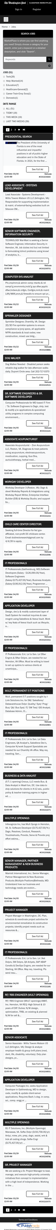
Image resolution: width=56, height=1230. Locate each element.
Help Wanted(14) (14, 80)
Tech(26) (10, 76)
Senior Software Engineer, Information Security (22, 232)
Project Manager (16, 909)
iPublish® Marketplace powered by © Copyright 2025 (28, 1225)
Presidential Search (18, 136)
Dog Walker (12, 358)
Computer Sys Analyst (19, 276)
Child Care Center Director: (23, 524)
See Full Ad (37, 169)
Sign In (18, 9)
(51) (8, 72)
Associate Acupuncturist (21, 439)
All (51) (10, 108)
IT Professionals (16, 563)
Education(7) (12, 85)
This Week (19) (14, 117)
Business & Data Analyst (20, 775)
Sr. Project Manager (18, 1164)
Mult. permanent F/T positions (24, 690)
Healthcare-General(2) (17, 89)
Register (37, 9)
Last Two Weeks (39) (17, 121)
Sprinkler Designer (18, 315)
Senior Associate (16, 1037)
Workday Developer (18, 481)
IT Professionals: (16, 648)
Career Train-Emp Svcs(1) (18, 93)
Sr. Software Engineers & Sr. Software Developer (23, 395)
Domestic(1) (12, 97)
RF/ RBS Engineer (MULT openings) (27, 994)
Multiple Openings (17, 818)
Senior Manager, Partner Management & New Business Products (24, 864)
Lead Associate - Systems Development (21, 187)
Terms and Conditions (28, 1219)
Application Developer (19, 605)
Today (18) (11, 112)
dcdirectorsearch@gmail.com (26, 537)
